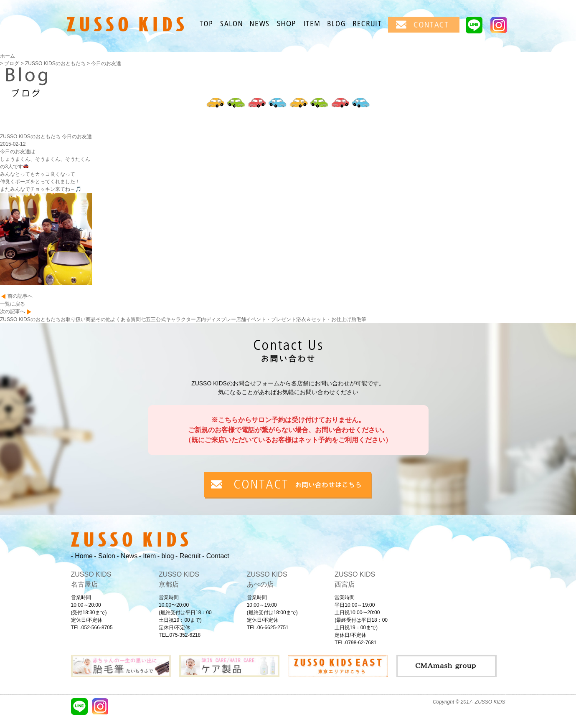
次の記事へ (12, 311)
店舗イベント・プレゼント (266, 319)
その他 (103, 319)
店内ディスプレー (216, 319)
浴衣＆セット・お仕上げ (323, 319)
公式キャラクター (176, 319)
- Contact (215, 556)
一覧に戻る (12, 304)
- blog (165, 556)
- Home (82, 556)
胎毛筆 (358, 319)
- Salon (104, 556)
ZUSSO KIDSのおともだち (30, 319)
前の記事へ (20, 296)
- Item (147, 556)
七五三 (148, 319)
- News (127, 556)
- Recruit (187, 556)
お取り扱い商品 (78, 319)
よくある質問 (126, 319)
